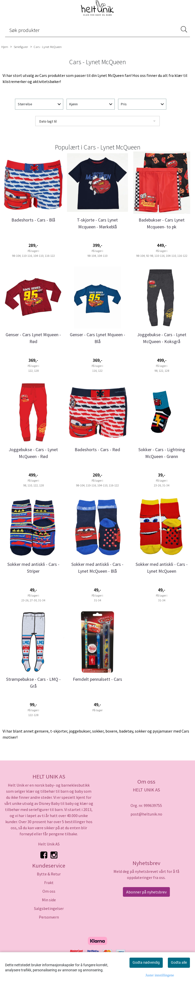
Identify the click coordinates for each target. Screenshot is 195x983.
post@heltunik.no (146, 814)
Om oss (48, 891)
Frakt (49, 882)
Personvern (49, 917)
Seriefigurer (19, 47)
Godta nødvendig (146, 962)
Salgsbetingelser (49, 908)
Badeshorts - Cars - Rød (97, 449)
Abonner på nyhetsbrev (146, 891)
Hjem (4, 47)
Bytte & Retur (49, 873)
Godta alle (179, 962)
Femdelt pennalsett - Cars (97, 679)
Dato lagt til (48, 121)
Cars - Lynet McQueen (46, 47)
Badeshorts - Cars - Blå (33, 220)
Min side (49, 899)
